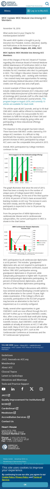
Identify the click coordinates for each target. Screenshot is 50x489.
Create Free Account (33, 6)
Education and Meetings (14, 379)
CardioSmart (8, 408)
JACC (4, 395)
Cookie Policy (8, 477)
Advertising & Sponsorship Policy (14, 461)
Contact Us (8, 421)
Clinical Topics (9, 371)
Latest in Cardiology (12, 375)
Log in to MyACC (37, 10)
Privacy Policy (22, 477)
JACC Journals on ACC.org (15, 359)
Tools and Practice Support (15, 384)
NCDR (5, 404)
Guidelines (7, 355)
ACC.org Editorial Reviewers (34, 464)
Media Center (8, 459)
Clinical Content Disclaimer (12, 464)
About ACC (24, 345)
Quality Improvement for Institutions (22, 399)
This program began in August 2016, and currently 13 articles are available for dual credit (24, 101)
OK (25, 485)
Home (16, 345)
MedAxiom (7, 412)
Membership (8, 363)
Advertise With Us (21, 459)
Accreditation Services (14, 417)
